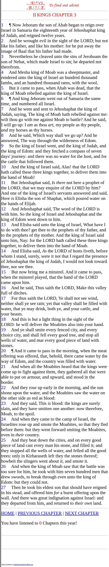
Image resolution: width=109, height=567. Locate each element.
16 (3, 287)
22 (3, 387)
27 (3, 487)
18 (3, 319)
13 (3, 224)
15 (3, 271)
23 (3, 403)
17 (3, 298)
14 (3, 250)
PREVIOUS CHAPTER (40, 513)
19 (3, 329)
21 (3, 366)
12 (3, 208)
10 (3, 166)
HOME (7, 513)
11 (3, 182)
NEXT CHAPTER (82, 513)
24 (3, 419)
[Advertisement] (54, 542)
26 (3, 466)
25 (3, 440)
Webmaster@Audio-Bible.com (23, 564)
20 (3, 350)
